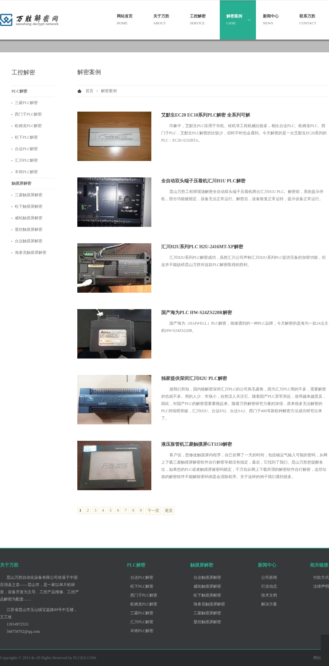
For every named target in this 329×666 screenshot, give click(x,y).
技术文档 (269, 595)
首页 (89, 91)
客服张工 (325, 652)
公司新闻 (269, 577)
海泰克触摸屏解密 (30, 252)
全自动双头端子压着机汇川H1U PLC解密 (203, 180)
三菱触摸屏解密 (28, 195)
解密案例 (89, 72)
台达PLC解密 (26, 149)
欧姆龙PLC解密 (28, 125)
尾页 (169, 510)
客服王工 (325, 644)
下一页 (153, 510)
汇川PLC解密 (26, 160)
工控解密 (23, 72)
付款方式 (321, 577)
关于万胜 (9, 565)
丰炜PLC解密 (26, 172)
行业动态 (269, 586)
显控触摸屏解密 (28, 229)
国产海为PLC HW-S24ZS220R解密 (196, 312)
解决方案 (269, 604)
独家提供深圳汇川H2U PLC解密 (194, 378)
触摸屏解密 (21, 183)
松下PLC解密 (26, 137)
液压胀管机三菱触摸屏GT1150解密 (196, 444)
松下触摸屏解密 (28, 206)
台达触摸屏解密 (28, 241)
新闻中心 (267, 565)
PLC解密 (19, 91)
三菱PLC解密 (26, 102)
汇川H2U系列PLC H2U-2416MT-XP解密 (202, 246)
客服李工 (325, 660)
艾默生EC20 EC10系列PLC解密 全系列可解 (205, 115)
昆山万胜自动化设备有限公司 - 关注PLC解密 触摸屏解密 (38, 20)
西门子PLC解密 (28, 114)
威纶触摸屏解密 (28, 218)
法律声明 (321, 586)
